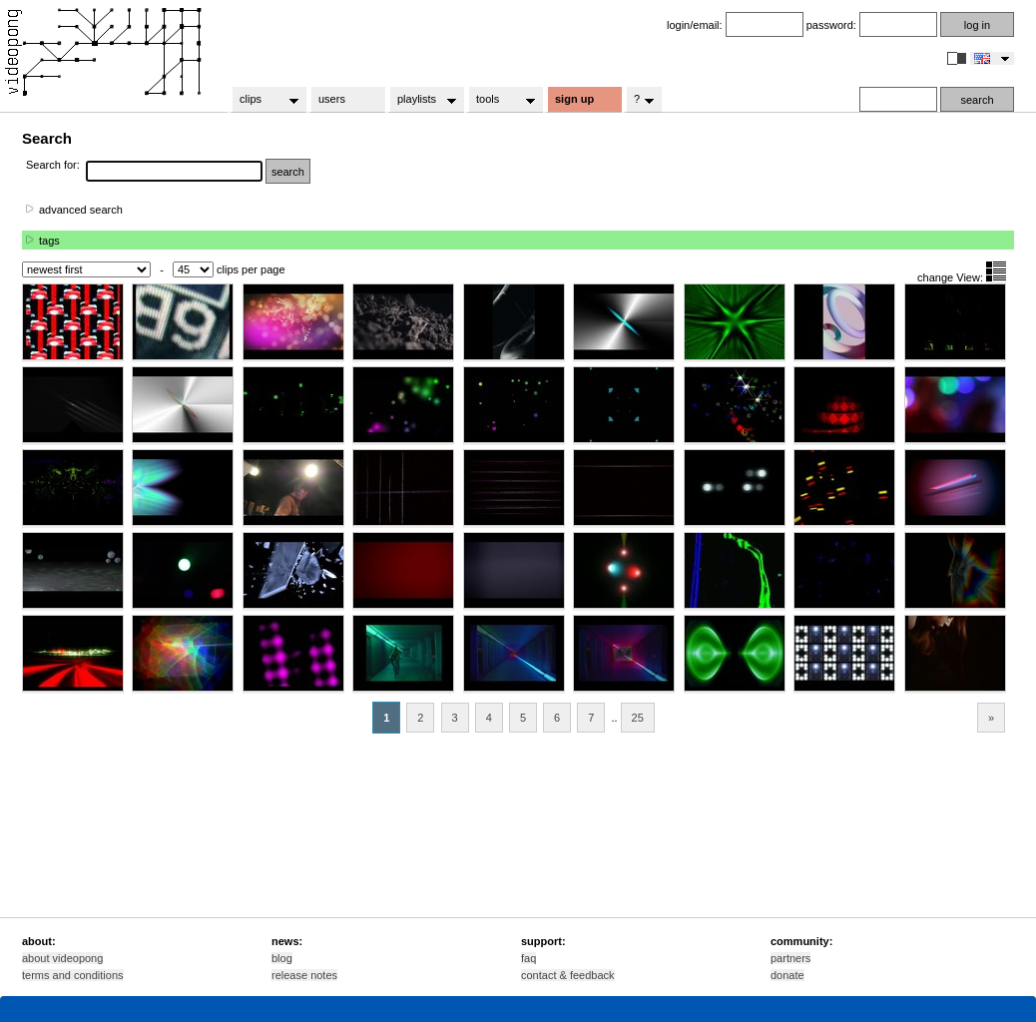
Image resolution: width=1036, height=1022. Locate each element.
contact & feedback (568, 975)
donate (787, 975)
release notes (304, 975)
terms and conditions (73, 975)
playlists (420, 100)
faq (528, 958)
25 (638, 718)
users (331, 99)
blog (281, 958)
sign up (574, 99)
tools (499, 100)
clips (263, 100)
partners (790, 958)
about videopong (62, 958)
